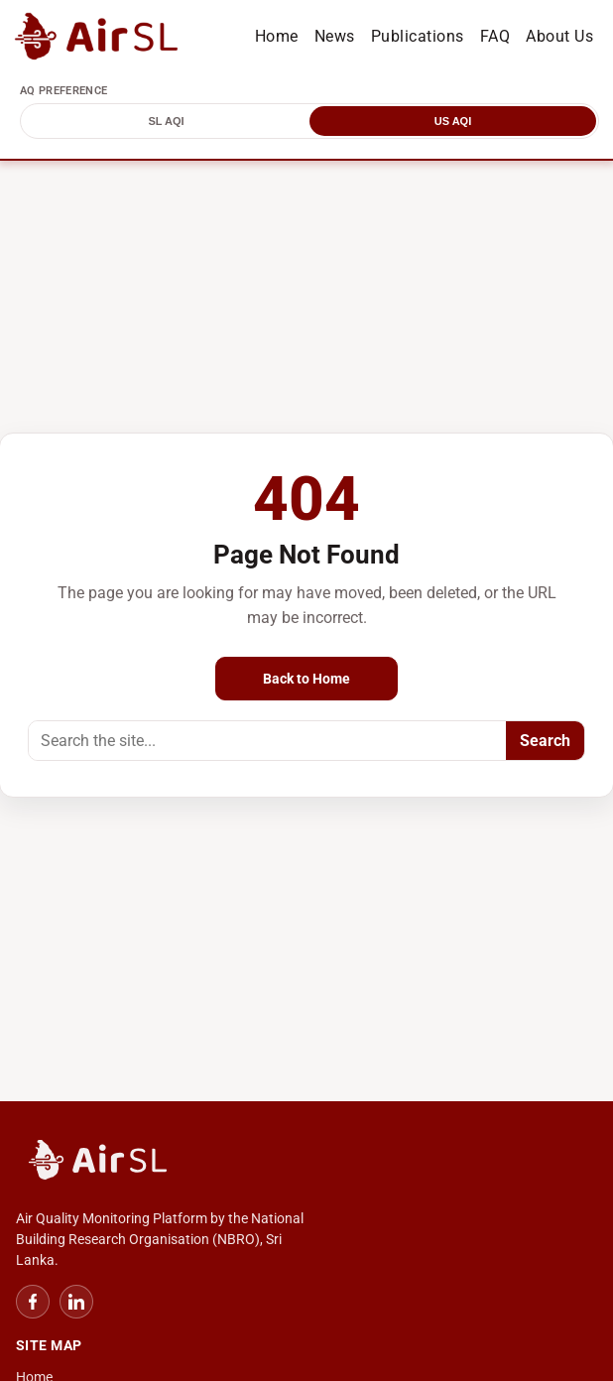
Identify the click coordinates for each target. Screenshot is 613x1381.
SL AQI (166, 121)
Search (545, 740)
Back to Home (306, 679)
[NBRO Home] (306, 1161)
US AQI (453, 121)
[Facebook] (33, 1301)
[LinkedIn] (76, 1301)
